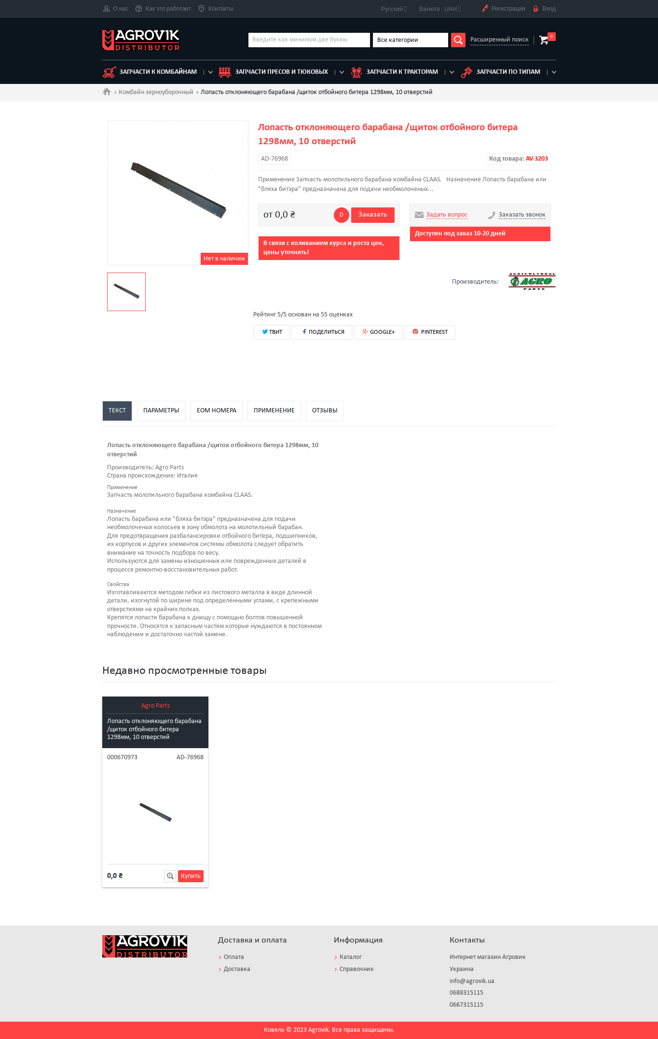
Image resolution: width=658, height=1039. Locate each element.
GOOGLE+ (378, 332)
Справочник (357, 969)
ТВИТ (271, 331)
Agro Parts (155, 706)
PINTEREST (429, 331)
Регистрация (503, 9)
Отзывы (325, 410)
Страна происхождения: (141, 475)
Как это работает (163, 9)
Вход (544, 9)
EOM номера (216, 410)
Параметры (161, 410)
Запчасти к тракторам (393, 72)
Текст (117, 410)
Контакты (215, 9)
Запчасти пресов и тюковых (273, 72)
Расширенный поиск (499, 39)
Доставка (237, 969)
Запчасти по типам (499, 72)
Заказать (372, 215)
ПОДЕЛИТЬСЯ (321, 331)
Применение (274, 410)
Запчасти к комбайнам (149, 72)
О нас (115, 9)
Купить (191, 876)
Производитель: (130, 467)
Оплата (234, 957)
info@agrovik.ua (472, 981)
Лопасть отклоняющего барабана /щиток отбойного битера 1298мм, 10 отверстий (154, 729)
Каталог (351, 957)
